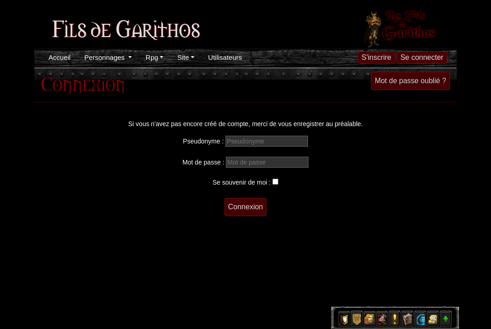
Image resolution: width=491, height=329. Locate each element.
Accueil (59, 57)
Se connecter (421, 57)
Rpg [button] (152, 57)
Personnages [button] (105, 57)
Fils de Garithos (125, 27)
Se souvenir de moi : (242, 182)
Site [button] (183, 57)
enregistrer (308, 123)
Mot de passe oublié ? (410, 81)
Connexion (245, 207)
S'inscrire (376, 57)
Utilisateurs (225, 57)
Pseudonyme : (203, 141)
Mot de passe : (204, 162)
